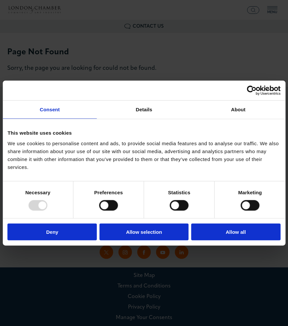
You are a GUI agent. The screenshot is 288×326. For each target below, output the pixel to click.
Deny (52, 231)
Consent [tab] (50, 109)
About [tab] (238, 109)
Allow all (236, 231)
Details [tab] (144, 109)
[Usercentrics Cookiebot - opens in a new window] (251, 90)
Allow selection (144, 231)
